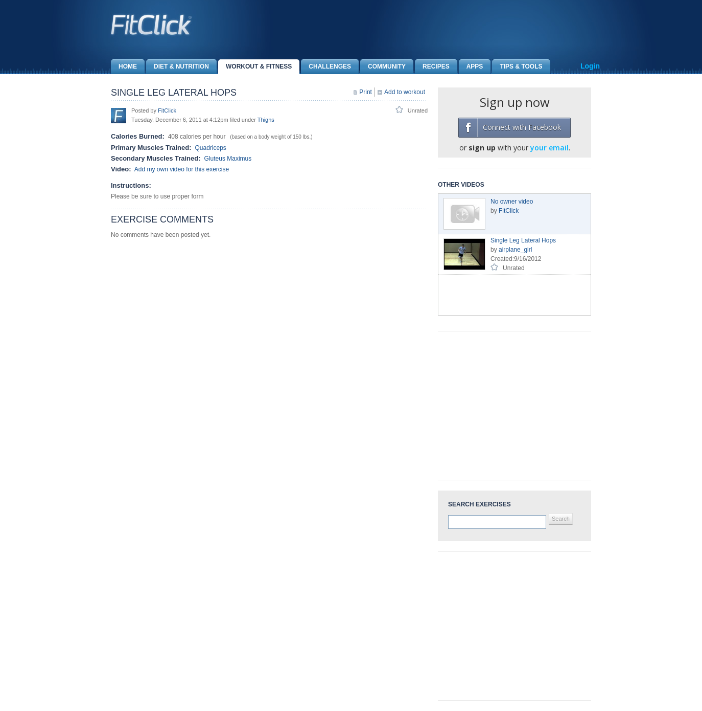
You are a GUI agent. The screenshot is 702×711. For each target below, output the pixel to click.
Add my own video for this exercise (181, 169)
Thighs (266, 120)
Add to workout (404, 92)
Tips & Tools (517, 66)
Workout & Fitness (255, 66)
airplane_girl (515, 249)
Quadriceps (210, 147)
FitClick (167, 110)
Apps (471, 66)
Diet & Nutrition (177, 66)
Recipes (432, 66)
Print (365, 92)
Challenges (326, 66)
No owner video (511, 201)
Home (124, 66)
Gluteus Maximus (228, 158)
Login (590, 66)
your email (549, 147)
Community (383, 66)
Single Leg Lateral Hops (523, 240)
